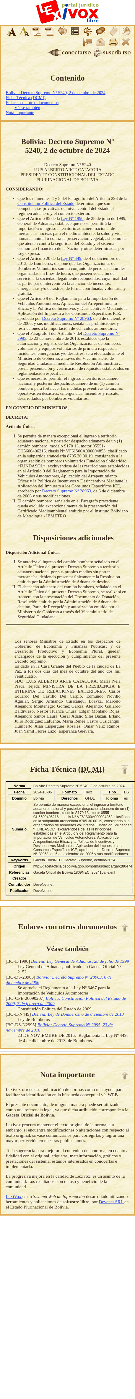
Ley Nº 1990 (72, 218)
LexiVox (14, 1196)
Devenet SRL (111, 1201)
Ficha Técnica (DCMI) (25, 97)
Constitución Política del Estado (45, 203)
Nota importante (20, 112)
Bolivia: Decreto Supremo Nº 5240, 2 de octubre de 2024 (55, 92)
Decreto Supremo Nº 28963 (66, 318)
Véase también (27, 107)
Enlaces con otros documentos (32, 102)
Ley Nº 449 (71, 258)
